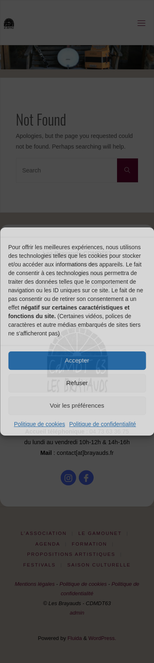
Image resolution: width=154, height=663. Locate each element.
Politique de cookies (39, 424)
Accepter (77, 360)
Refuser (77, 382)
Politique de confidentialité (102, 424)
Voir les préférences (77, 405)
